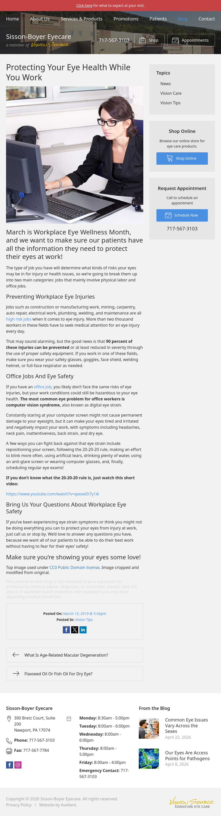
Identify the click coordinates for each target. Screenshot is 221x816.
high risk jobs (18, 319)
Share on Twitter (74, 629)
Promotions (126, 19)
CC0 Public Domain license (75, 567)
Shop (148, 39)
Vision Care (171, 93)
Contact (207, 19)
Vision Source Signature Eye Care (192, 802)
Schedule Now (181, 215)
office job (42, 387)
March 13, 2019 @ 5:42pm (84, 613)
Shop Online (181, 157)
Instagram (17, 765)
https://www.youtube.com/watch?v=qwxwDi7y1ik (52, 494)
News (165, 83)
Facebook (9, 765)
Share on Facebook (66, 629)
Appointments (190, 39)
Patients (158, 19)
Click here (84, 5)
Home (12, 19)
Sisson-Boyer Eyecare (60, 799)
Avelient (68, 805)
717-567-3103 (114, 40)
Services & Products (81, 19)
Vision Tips (84, 619)
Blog (182, 19)
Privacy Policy (19, 805)
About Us (40, 19)
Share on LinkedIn (83, 629)
